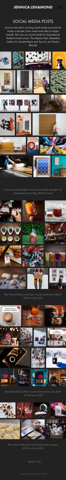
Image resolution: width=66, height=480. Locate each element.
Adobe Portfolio (39, 473)
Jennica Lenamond (33, 7)
